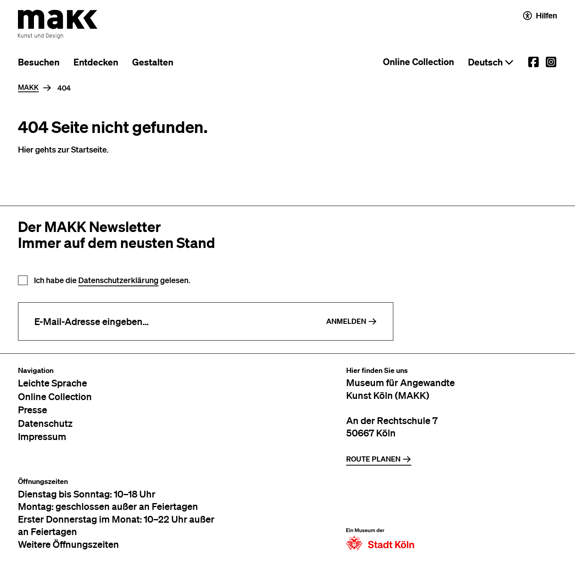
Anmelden (351, 321)
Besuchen (38, 62)
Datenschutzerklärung (118, 280)
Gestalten (152, 62)
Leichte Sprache (52, 383)
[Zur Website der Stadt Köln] (380, 514)
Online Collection (418, 61)
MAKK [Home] (28, 87)
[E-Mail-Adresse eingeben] (164, 321)
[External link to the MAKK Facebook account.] (533, 62)
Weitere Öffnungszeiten (68, 544)
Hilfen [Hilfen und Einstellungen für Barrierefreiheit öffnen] (540, 15)
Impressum (42, 436)
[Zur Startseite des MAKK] (58, 24)
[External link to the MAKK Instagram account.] (551, 62)
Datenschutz (45, 423)
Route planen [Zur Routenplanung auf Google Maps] (378, 459)
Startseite (89, 149)
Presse (32, 409)
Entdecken (95, 62)
